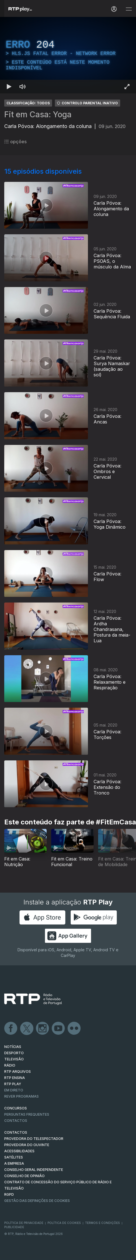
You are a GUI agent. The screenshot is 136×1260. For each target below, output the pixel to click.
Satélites (13, 1157)
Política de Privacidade (23, 1222)
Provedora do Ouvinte (26, 1145)
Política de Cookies (64, 1222)
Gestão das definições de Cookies (37, 1201)
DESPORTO (14, 1053)
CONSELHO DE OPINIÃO (24, 1176)
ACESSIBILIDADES (19, 1151)
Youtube (58, 1028)
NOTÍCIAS (12, 1047)
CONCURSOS (15, 1108)
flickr (74, 1028)
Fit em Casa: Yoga (38, 114)
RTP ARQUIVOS (17, 1071)
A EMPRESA (14, 1163)
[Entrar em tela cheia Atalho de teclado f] (127, 86)
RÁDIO (9, 1065)
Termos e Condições (102, 1222)
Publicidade (14, 1227)
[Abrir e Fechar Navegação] (128, 9)
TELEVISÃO (14, 1059)
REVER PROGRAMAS (21, 1096)
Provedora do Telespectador (33, 1139)
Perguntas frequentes (26, 1114)
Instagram (42, 1028)
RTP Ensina (14, 1078)
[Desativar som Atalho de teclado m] (22, 86)
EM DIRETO (13, 1090)
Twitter (27, 1028)
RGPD (9, 1194)
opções (15, 141)
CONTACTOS (15, 1132)
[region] (68, 55)
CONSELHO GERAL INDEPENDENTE (33, 1170)
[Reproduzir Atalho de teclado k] (9, 86)
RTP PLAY (12, 1084)
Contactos (15, 1120)
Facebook (11, 1028)
